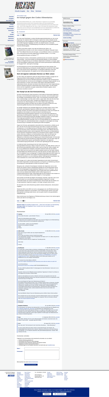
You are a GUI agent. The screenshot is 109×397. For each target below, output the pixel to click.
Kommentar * (20, 351)
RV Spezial (27, 387)
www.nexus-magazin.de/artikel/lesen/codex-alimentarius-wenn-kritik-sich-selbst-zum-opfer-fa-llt (37, 261)
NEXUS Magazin (20, 15)
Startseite (11, 16)
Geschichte (27, 384)
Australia (66, 372)
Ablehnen (47, 394)
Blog (25, 15)
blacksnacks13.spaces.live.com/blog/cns (26, 265)
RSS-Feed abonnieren (69, 59)
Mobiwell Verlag (60, 374)
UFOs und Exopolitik (29, 380)
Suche (76, 20)
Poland (65, 376)
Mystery (26, 379)
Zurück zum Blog (21, 207)
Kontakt (12, 34)
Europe (65, 379)
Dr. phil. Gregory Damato (68, 42)
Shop (32, 11)
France (65, 373)
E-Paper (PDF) (10, 79)
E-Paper (12, 24)
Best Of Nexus (28, 372)
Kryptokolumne (28, 377)
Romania (66, 378)
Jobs (12, 32)
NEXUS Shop (59, 372)
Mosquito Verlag (60, 373)
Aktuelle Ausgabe (20, 11)
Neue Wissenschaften (29, 378)
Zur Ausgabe (11, 61)
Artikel (12, 22)
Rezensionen (27, 374)
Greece (65, 377)
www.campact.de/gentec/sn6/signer (28, 298)
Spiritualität (27, 383)
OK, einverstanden (59, 394)
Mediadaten (11, 36)
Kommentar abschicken (31, 364)
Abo (28, 11)
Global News (27, 376)
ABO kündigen (50, 377)
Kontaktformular (50, 345)
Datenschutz (11, 40)
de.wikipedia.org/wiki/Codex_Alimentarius (26, 308)
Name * (18, 348)
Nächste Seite (56, 35)
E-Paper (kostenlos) (9, 62)
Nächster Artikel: (38, 204)
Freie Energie (27, 382)
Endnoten (11, 26)
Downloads (11, 30)
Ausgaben (11, 18)
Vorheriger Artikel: (35, 206)
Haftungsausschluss (51, 376)
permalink (58, 214)
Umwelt (26, 385)
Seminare (38, 11)
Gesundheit (27, 373)
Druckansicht (22, 31)
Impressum (11, 38)
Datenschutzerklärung (65, 391)
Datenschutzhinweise (33, 361)
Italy (65, 374)
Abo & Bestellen (10, 20)
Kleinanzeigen (10, 28)
